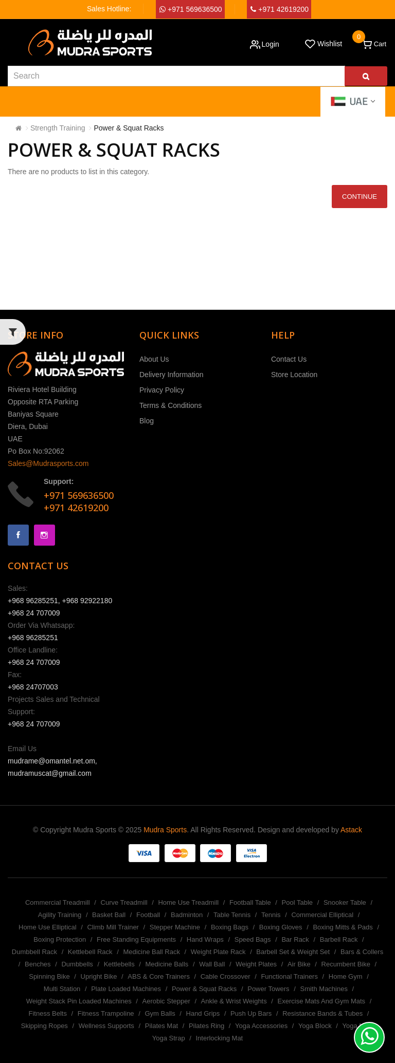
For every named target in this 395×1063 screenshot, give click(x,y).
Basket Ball (108, 915)
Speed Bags (253, 939)
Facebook (18, 535)
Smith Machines (323, 989)
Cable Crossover (225, 976)
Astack (351, 830)
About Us (154, 359)
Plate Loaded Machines (126, 989)
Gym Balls (160, 1013)
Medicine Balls (167, 964)
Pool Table (297, 902)
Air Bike (299, 964)
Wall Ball (212, 964)
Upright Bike (99, 976)
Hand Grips (203, 1013)
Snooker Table (345, 902)
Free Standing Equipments (136, 939)
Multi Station (62, 989)
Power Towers (268, 989)
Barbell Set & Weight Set (293, 952)
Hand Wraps (205, 939)
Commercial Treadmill (57, 902)
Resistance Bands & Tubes (322, 1013)
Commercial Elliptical (322, 915)
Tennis (271, 915)
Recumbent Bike (345, 964)
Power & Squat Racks (129, 128)
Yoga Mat (356, 1026)
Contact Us (289, 359)
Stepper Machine (175, 927)
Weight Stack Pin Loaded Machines (79, 1001)
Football (148, 915)
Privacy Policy (161, 390)
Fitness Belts (48, 1013)
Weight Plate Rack (218, 952)
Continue (359, 196)
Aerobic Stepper (166, 1001)
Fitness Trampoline (106, 1013)
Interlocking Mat (219, 1038)
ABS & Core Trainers (159, 976)
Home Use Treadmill (188, 902)
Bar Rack (295, 939)
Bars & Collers (361, 952)
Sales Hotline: (109, 9)
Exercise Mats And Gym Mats (322, 1001)
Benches (38, 964)
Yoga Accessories (261, 1026)
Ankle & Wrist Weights (234, 1001)
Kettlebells (119, 964)
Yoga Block (315, 1026)
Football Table (250, 902)
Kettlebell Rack (90, 952)
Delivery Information (171, 374)
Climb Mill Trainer (113, 927)
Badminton (187, 915)
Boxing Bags (229, 927)
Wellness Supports (106, 1026)
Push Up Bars (251, 1013)
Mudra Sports (165, 830)
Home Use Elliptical (48, 927)
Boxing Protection (59, 939)
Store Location (294, 374)
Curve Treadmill (124, 902)
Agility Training (60, 915)
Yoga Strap (168, 1038)
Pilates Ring (206, 1026)
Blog (146, 421)
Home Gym (346, 976)
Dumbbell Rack (34, 952)
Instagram (44, 535)
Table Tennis (231, 915)
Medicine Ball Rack (151, 952)
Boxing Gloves (280, 927)
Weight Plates (256, 964)
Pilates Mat (161, 1026)
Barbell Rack (339, 939)
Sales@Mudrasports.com (48, 463)
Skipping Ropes (44, 1026)
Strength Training (57, 128)
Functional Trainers (289, 976)
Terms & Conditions (170, 405)
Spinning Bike (49, 976)
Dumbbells (77, 964)
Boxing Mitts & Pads (342, 927)
